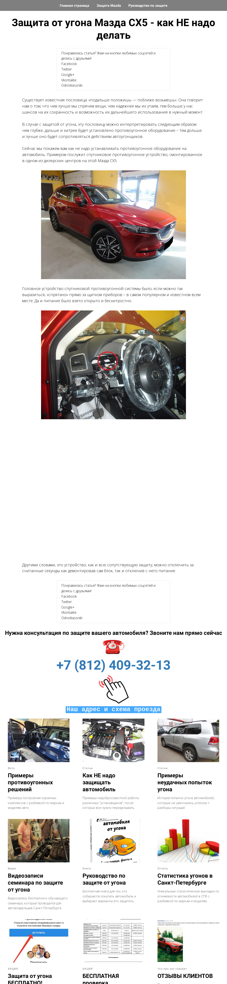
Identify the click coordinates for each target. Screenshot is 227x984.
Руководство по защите (147, 5)
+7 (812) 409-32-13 (113, 665)
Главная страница (75, 5)
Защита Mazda (109, 5)
